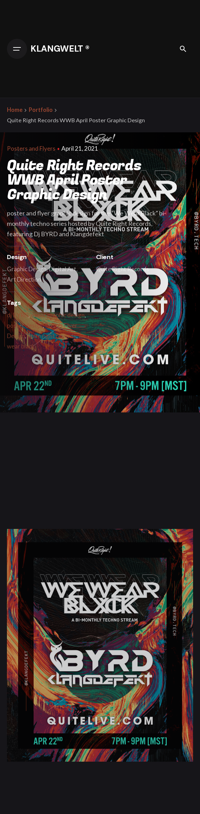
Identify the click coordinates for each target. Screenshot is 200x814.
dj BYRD (17, 315)
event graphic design (58, 315)
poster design (25, 325)
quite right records (51, 335)
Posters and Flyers (31, 148)
